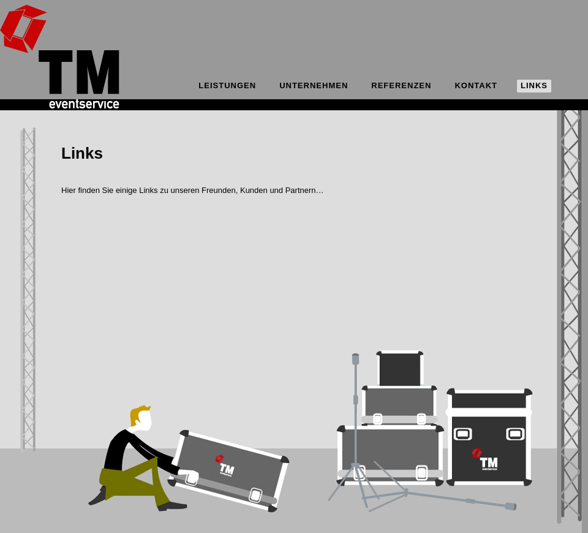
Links (534, 85)
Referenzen (401, 85)
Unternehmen (313, 85)
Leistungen (227, 85)
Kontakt (475, 85)
